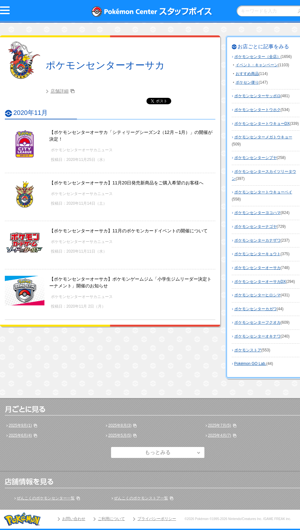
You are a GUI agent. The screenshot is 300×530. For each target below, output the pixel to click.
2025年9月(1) (20, 425)
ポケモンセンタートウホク (257, 109)
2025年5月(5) (119, 435)
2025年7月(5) (219, 425)
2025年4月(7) (219, 435)
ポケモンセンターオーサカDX (260, 281)
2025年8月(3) (119, 425)
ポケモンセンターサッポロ (257, 96)
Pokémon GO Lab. (250, 363)
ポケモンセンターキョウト (257, 254)
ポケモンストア (247, 350)
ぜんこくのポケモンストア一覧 (141, 498)
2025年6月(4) (20, 435)
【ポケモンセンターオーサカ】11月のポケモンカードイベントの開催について (128, 230)
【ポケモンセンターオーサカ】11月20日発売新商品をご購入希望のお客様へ (126, 182)
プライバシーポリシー (156, 518)
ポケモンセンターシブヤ (255, 157)
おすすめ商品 (247, 73)
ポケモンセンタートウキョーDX (262, 123)
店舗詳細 (60, 91)
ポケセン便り (247, 82)
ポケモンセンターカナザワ (257, 240)
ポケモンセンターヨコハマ (257, 212)
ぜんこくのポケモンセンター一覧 (46, 498)
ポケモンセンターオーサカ (105, 65)
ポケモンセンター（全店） (257, 56)
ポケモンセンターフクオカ (257, 322)
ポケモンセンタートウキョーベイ (263, 192)
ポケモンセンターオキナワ (257, 336)
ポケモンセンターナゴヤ (255, 226)
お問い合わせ (73, 518)
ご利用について (111, 518)
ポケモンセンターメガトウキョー (263, 137)
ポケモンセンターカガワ (255, 309)
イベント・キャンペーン (257, 65)
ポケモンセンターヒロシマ (257, 295)
